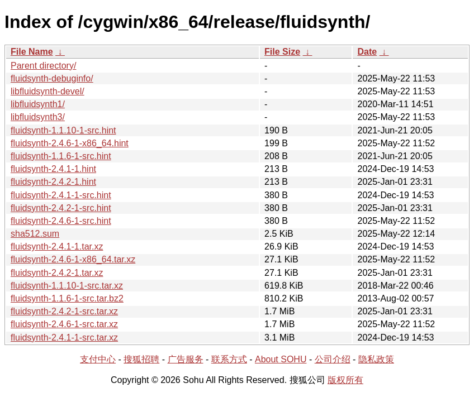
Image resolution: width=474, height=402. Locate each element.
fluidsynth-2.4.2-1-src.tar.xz (64, 311)
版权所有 (345, 380)
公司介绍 (332, 359)
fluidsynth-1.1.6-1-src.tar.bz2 (67, 298)
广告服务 (185, 359)
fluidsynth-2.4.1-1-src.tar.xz (64, 337)
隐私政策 (376, 359)
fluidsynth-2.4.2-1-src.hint (61, 208)
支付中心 (98, 359)
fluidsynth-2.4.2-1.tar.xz (57, 272)
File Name (32, 51)
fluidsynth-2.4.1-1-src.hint (61, 195)
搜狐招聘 (141, 359)
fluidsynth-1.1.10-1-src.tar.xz (67, 285)
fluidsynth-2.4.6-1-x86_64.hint (70, 143)
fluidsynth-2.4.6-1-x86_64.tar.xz (73, 259)
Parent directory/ (43, 65)
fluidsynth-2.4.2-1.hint (53, 181)
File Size (282, 51)
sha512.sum (35, 233)
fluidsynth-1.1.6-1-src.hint (61, 156)
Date (367, 51)
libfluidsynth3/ (38, 117)
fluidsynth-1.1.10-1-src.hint (63, 130)
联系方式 (229, 359)
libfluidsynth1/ (38, 104)
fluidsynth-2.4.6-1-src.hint (61, 221)
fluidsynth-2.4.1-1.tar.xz (57, 246)
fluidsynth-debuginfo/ (52, 78)
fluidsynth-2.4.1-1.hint (53, 169)
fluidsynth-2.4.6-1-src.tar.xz (64, 324)
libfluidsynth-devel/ (47, 91)
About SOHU (280, 359)
